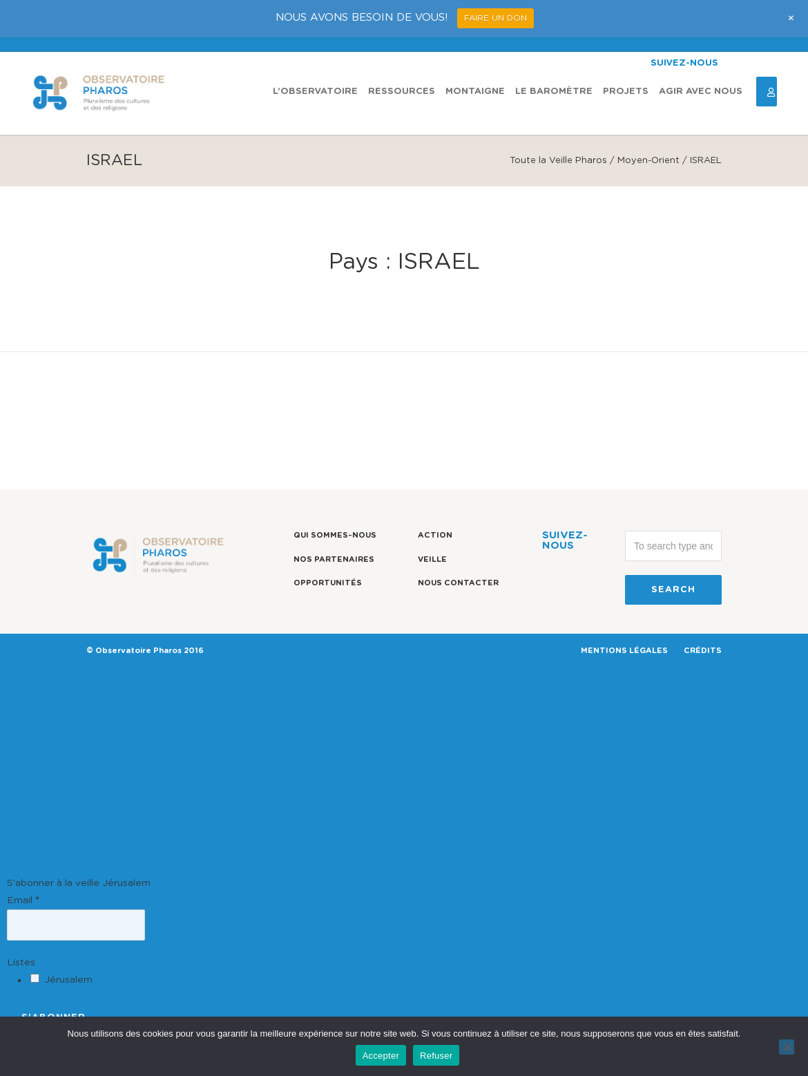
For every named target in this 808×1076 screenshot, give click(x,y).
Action (435, 535)
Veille (432, 559)
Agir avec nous (700, 91)
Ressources (401, 91)
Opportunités (328, 583)
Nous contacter (458, 583)
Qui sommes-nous (335, 535)
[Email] (76, 924)
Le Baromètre (554, 91)
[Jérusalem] (34, 978)
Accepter (381, 1055)
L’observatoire (315, 91)
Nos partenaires (334, 559)
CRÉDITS (703, 650)
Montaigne (475, 91)
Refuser (436, 1055)
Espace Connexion (766, 92)
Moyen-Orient (648, 160)
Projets (625, 91)
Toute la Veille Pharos (558, 160)
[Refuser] (786, 1047)
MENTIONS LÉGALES (624, 650)
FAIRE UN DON (495, 18)
